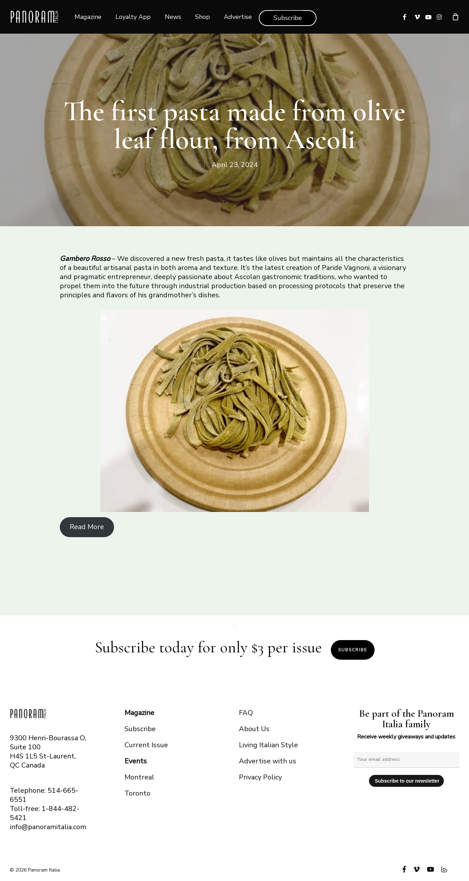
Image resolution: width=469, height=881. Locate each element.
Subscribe (352, 650)
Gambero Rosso (85, 258)
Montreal (139, 777)
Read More (87, 527)
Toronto (137, 793)
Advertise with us (267, 761)
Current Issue (146, 745)
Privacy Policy (260, 777)
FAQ (246, 712)
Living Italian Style (268, 745)
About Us (254, 729)
